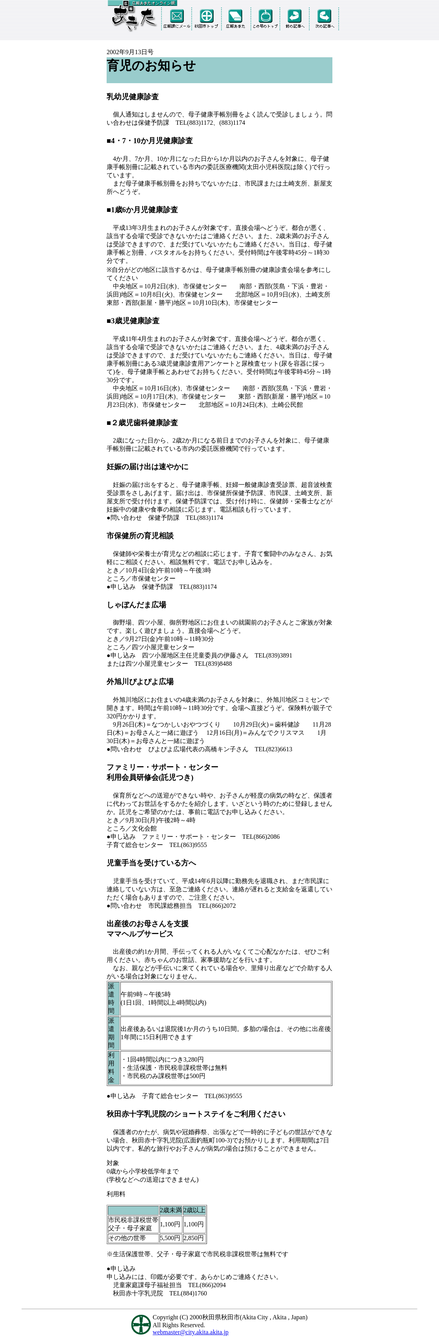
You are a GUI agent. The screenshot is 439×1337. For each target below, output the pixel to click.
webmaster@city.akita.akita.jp (190, 1332)
